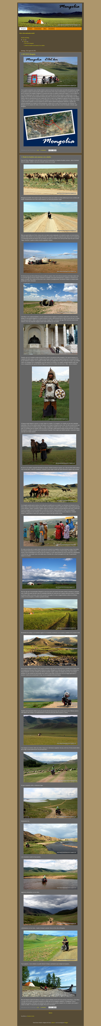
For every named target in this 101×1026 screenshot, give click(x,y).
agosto (25, 41)
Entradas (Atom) (30, 1016)
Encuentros (51, 28)
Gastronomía (38, 28)
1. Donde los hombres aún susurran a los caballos (34, 45)
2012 (24, 39)
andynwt (53, 1022)
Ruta (45, 28)
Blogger (66, 1022)
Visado (30, 28)
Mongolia (23, 28)
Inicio (50, 1013)
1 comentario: (43, 150)
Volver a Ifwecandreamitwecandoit (27, 33)
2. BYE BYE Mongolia (29, 43)
